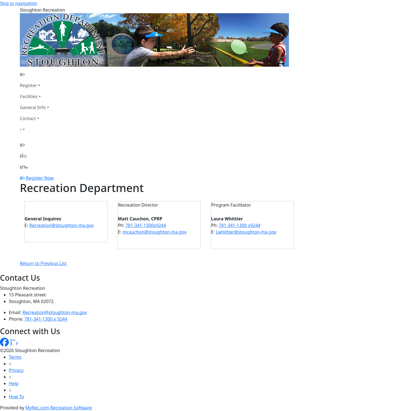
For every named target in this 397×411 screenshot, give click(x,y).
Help (13, 383)
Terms (15, 357)
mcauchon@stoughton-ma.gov (155, 232)
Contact (28, 118)
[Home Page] (34, 74)
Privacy (16, 370)
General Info (33, 107)
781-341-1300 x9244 (239, 225)
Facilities (28, 96)
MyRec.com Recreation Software (58, 408)
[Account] (34, 129)
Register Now (39, 178)
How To (16, 397)
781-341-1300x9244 (145, 225)
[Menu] (24, 166)
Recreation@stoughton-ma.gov (61, 225)
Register (28, 85)
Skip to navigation (18, 3)
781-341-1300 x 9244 (46, 319)
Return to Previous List (43, 263)
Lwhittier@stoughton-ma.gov (246, 232)
